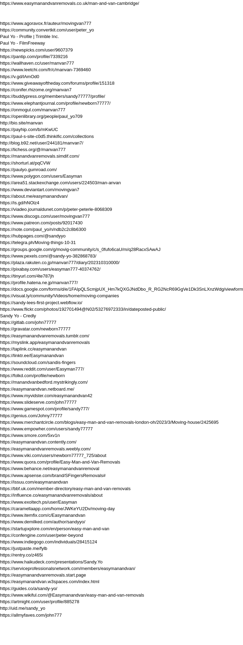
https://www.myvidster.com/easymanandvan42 (46, 395)
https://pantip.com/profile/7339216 (34, 56)
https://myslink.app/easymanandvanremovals (45, 342)
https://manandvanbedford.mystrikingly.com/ (44, 382)
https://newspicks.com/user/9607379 (36, 50)
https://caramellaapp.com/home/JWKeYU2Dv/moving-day (57, 508)
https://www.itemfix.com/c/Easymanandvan (42, 515)
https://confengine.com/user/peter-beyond (41, 535)
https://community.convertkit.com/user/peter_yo (47, 29)
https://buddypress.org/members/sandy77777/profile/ (52, 96)
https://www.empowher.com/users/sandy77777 (46, 428)
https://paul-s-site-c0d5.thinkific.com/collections (47, 136)
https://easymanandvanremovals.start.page (43, 575)
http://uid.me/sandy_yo (22, 608)
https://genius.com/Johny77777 (31, 415)
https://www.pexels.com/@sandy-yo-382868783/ (48, 256)
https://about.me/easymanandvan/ (34, 196)
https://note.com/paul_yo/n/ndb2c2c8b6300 (43, 229)
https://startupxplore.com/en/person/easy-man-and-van (54, 528)
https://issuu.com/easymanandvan (34, 482)
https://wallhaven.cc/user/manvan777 (37, 63)
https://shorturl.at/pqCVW (25, 163)
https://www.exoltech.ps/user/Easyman (38, 502)
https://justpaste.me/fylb (23, 548)
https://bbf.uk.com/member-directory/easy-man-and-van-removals (65, 488)
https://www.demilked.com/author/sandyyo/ (42, 521)
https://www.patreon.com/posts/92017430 (41, 222)
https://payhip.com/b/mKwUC (29, 129)
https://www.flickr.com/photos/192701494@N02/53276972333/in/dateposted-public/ (83, 309)
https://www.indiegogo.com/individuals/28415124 (48, 541)
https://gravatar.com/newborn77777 (35, 328)
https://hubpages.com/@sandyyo (33, 236)
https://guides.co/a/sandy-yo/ (28, 588)
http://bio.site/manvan (21, 122)
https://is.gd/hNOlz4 (19, 202)
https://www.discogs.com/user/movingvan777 (45, 216)
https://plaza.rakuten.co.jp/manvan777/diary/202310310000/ (59, 262)
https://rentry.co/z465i (21, 555)
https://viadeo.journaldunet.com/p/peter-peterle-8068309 (56, 209)
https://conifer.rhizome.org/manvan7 (36, 89)
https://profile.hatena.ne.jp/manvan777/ (39, 282)
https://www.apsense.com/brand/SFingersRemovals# (53, 475)
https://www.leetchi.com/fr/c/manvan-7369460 (45, 69)
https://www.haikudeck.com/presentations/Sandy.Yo (51, 561)
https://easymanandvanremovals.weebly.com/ (45, 448)
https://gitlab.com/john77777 (28, 322)
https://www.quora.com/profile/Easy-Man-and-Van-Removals (60, 462)
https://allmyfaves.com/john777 (31, 615)
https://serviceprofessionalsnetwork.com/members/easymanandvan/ (67, 568)
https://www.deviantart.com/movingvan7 (39, 189)
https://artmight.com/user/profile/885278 (39, 601)
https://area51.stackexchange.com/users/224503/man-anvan (60, 182)
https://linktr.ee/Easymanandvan (32, 355)
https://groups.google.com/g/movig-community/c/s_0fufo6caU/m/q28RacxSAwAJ (80, 249)
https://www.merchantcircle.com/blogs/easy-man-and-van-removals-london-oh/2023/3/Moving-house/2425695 (109, 422)
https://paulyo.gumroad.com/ (28, 169)
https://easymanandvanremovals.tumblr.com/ (44, 335)
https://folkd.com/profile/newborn (32, 375)
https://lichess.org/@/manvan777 (33, 149)
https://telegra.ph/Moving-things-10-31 (38, 242)
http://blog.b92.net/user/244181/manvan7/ (41, 143)
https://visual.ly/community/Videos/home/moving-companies (59, 295)
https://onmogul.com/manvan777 (32, 109)
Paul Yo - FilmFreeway (22, 43)
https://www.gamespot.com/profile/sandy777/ (44, 408)
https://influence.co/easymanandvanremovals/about (51, 495)
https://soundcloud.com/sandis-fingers (37, 362)
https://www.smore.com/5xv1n (30, 435)
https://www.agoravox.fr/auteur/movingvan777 (45, 23)
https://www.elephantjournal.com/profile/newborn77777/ (55, 103)
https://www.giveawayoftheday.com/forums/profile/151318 (57, 83)
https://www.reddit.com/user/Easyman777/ (42, 369)
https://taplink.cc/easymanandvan (33, 349)
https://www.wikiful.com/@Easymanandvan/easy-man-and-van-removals (72, 595)
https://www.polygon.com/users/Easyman (41, 176)
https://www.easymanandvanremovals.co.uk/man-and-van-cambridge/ (69, 3)
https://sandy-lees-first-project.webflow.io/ (41, 302)
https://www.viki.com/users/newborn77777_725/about (53, 455)
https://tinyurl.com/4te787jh (27, 276)
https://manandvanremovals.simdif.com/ (39, 156)
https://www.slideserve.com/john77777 (38, 402)
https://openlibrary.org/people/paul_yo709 (41, 116)
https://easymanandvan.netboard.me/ (37, 389)
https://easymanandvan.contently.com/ (38, 442)
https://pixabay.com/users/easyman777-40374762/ (50, 269)
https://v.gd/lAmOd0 (19, 76)
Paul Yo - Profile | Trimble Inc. (29, 36)
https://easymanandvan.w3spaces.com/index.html (49, 581)
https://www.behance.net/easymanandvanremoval (49, 468)
